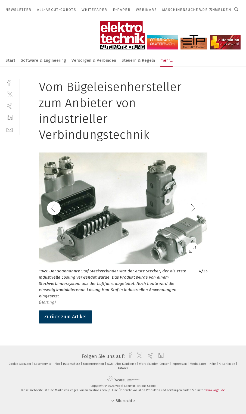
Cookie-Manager (20, 364)
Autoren (123, 368)
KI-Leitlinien (227, 364)
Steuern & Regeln (138, 60)
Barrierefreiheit (94, 364)
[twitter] (9, 94)
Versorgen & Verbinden (93, 60)
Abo (58, 364)
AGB (110, 364)
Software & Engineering (43, 60)
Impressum (180, 364)
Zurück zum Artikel (65, 317)
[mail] (9, 129)
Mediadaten (198, 364)
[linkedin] (9, 117)
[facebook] (9, 82)
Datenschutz (72, 364)
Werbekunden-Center (154, 364)
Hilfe (213, 364)
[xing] (9, 105)
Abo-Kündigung (126, 364)
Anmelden (220, 9)
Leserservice (43, 364)
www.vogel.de (215, 390)
